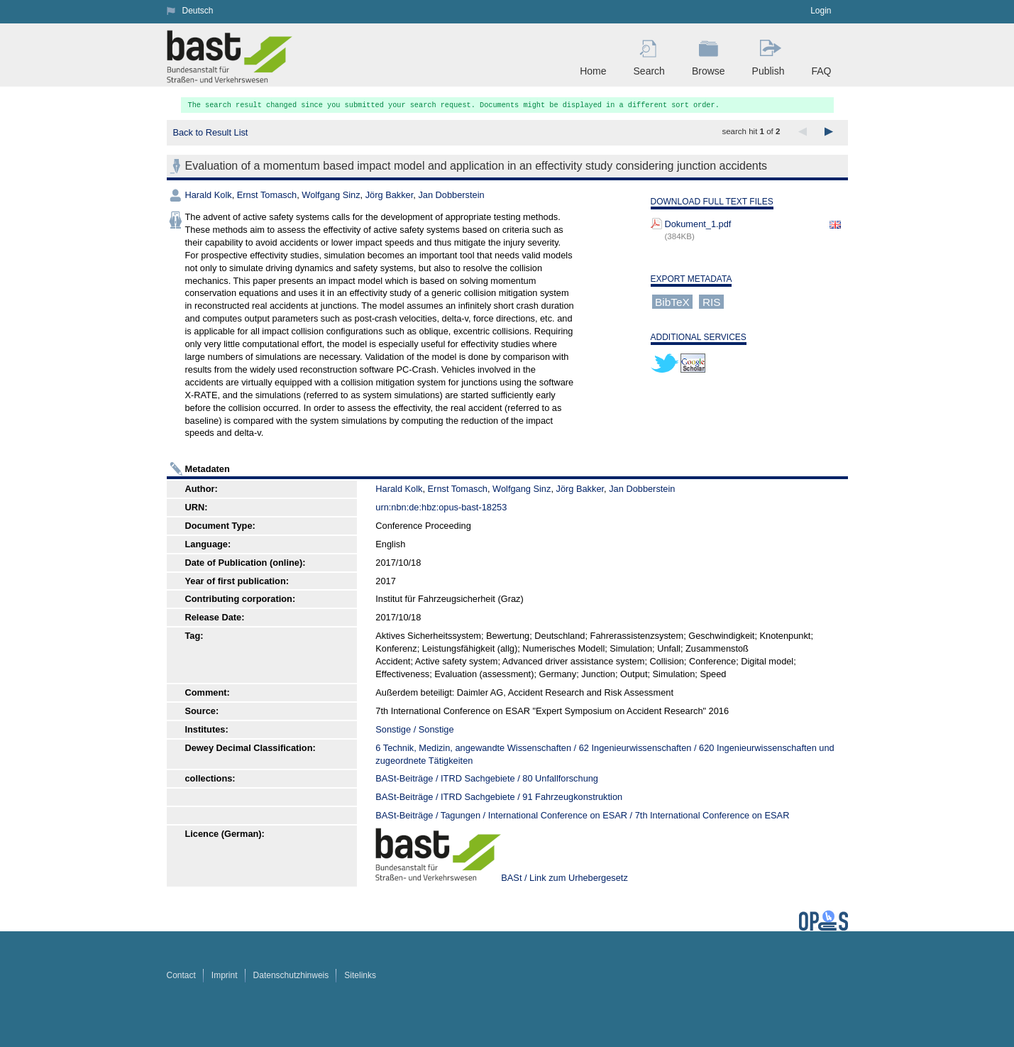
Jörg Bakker (389, 195)
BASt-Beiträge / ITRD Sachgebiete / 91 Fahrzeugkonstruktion (498, 796)
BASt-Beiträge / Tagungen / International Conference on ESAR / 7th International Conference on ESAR (582, 815)
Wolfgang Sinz (331, 195)
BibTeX (672, 301)
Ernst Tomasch (267, 195)
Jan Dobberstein (451, 195)
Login (820, 11)
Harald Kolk (208, 195)
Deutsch (198, 11)
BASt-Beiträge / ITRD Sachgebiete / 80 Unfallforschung (486, 778)
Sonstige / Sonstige (414, 729)
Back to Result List (210, 132)
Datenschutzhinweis (291, 975)
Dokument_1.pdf (698, 224)
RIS (711, 301)
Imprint (224, 975)
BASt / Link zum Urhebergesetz (564, 877)
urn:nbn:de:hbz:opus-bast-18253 (441, 507)
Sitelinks (360, 975)
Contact (181, 975)
